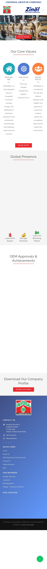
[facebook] (19, 528)
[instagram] (8, 442)
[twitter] (5, 442)
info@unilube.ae (11, 438)
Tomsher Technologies (27, 525)
